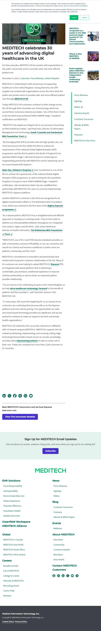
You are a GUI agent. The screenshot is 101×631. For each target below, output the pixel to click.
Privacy (79, 6)
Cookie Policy (8, 621)
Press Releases (37, 78)
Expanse (55, 264)
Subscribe (50, 451)
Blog (55, 501)
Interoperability (10, 491)
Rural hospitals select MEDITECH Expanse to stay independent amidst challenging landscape (76, 75)
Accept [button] (74, 17)
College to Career (11, 575)
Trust (7, 234)
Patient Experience (11, 500)
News (55, 480)
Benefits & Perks (10, 565)
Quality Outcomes (11, 515)
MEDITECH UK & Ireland (14, 554)
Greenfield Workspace (16, 521)
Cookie (71, 6)
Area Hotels (59, 559)
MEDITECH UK (21, 98)
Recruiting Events (11, 585)
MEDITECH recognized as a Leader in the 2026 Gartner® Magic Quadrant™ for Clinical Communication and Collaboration (77, 36)
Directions (58, 554)
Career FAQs (9, 590)
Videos (77, 107)
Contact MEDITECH (64, 565)
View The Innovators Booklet (20, 417)
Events (56, 523)
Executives (58, 539)
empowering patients (27, 340)
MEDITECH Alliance (14, 525)
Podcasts (78, 134)
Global (6, 534)
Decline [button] (84, 17)
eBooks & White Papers (64, 517)
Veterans (7, 595)
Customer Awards (62, 549)
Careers (7, 560)
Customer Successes (83, 119)
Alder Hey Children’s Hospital (16, 170)
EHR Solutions (11, 480)
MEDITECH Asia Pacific (13, 544)
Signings (78, 101)
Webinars (58, 528)
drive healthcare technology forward (28, 288)
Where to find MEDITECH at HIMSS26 (75, 56)
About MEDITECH (63, 534)
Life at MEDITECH (11, 570)
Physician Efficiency (12, 505)
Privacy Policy (21, 621)
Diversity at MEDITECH (13, 580)
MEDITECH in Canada (13, 539)
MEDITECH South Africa (14, 549)
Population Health (11, 510)
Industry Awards (81, 113)
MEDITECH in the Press (84, 140)
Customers (59, 569)
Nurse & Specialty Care (13, 495)
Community (59, 544)
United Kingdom (52, 78)
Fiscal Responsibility (12, 485)
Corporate (24, 78)
